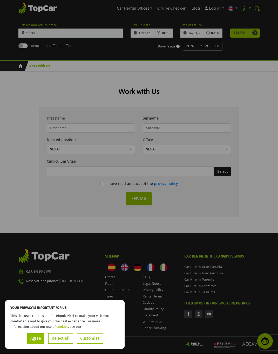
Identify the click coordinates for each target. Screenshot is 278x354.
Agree (35, 338)
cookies (62, 327)
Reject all (61, 338)
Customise (90, 338)
